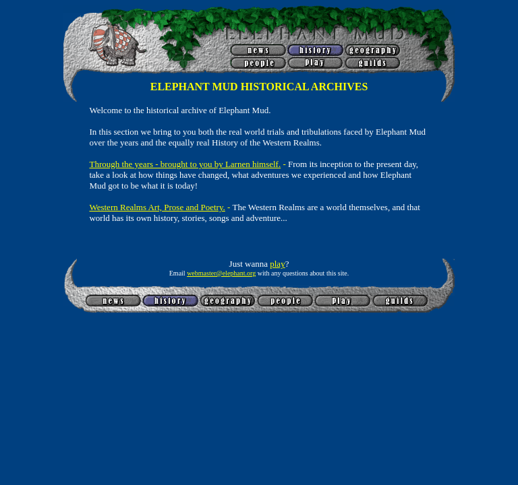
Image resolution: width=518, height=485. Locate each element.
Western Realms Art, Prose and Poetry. (157, 207)
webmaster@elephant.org (221, 273)
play (277, 264)
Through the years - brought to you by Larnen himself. (185, 164)
